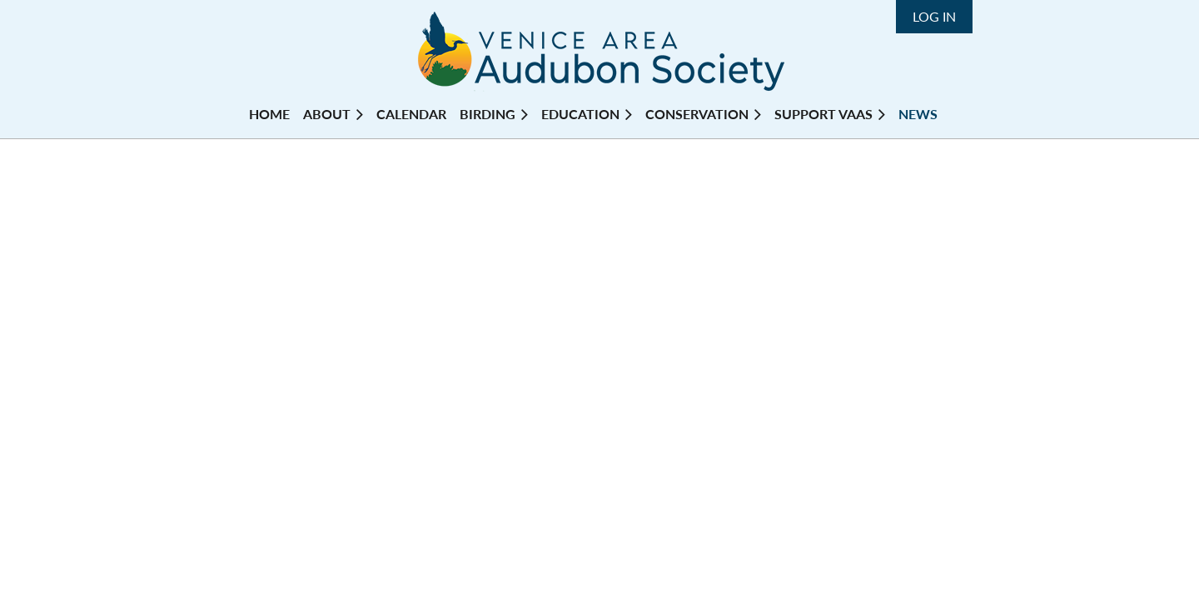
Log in (934, 16)
